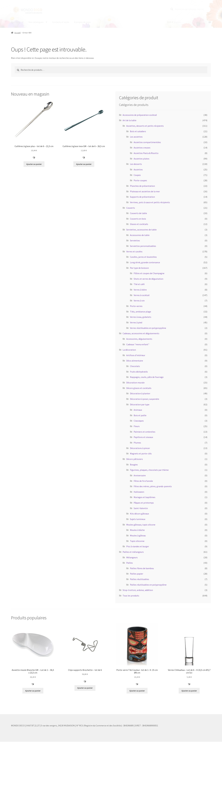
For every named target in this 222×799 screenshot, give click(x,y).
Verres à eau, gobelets (140, 317)
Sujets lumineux (137, 519)
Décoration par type (139, 404)
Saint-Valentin (141, 508)
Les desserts (136, 164)
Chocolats (135, 366)
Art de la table (129, 120)
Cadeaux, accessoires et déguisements (141, 333)
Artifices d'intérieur (135, 355)
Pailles (129, 562)
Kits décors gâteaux (139, 513)
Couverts (130, 207)
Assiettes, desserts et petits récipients (145, 125)
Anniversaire (140, 475)
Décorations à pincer (140, 448)
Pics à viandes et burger (137, 546)
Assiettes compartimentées (147, 142)
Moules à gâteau (138, 535)
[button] (34, 157)
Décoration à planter (140, 393)
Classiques (139, 420)
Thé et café (139, 284)
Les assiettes (136, 136)
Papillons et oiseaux (143, 437)
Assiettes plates (141, 158)
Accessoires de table (140, 235)
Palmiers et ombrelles (144, 431)
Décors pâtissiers (134, 459)
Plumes (137, 442)
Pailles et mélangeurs (133, 551)
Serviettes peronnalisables (143, 246)
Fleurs (137, 426)
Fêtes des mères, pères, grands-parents (153, 486)
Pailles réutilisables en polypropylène (148, 584)
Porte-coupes (140, 180)
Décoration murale (135, 382)
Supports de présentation (142, 196)
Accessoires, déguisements (139, 338)
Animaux (138, 409)
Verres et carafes (134, 251)
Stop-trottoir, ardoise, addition (138, 590)
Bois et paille (140, 415)
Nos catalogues (35, 22)
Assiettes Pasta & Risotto (146, 153)
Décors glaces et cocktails (138, 388)
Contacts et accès (60, 22)
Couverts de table (138, 213)
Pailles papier (136, 573)
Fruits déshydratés (139, 371)
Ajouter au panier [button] (34, 164)
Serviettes (135, 240)
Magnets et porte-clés (141, 453)
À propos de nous (82, 22)
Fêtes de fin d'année (143, 480)
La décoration (129, 349)
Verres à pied (136, 322)
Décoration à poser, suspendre (144, 399)
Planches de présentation (142, 185)
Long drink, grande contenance (145, 262)
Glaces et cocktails (139, 224)
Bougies (134, 464)
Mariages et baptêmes (144, 497)
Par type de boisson (139, 267)
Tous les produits (131, 595)
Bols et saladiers (138, 131)
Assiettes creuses (142, 147)
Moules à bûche (137, 530)
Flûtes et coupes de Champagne (149, 273)
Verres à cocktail (142, 295)
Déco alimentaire (134, 360)
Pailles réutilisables (139, 579)
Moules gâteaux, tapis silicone (140, 524)
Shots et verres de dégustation (148, 278)
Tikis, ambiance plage (140, 311)
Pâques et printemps (144, 502)
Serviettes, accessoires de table (141, 229)
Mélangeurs (132, 557)
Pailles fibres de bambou (142, 568)
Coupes (137, 175)
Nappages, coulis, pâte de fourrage (147, 377)
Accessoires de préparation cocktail (140, 115)
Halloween (139, 491)
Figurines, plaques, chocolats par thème (149, 469)
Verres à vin (139, 300)
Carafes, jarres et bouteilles (143, 256)
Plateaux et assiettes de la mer (145, 191)
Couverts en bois (138, 218)
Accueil (17, 32)
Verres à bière (140, 289)
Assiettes (138, 169)
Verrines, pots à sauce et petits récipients (150, 202)
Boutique (15, 22)
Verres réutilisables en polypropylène (148, 327)
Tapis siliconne (137, 540)
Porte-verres (136, 306)
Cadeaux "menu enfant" (137, 344)
